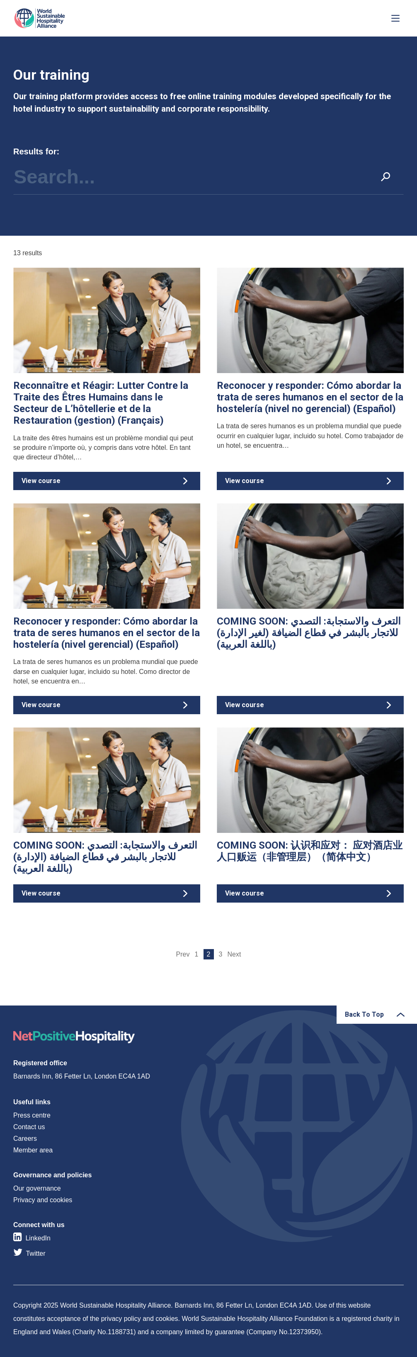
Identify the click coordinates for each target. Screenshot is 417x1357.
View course (106, 382)
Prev (183, 954)
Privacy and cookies (42, 1199)
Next (234, 954)
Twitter (35, 1253)
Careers (25, 1138)
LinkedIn (38, 1238)
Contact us (29, 1126)
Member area (33, 1150)
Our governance (37, 1188)
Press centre (32, 1115)
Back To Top (364, 1014)
